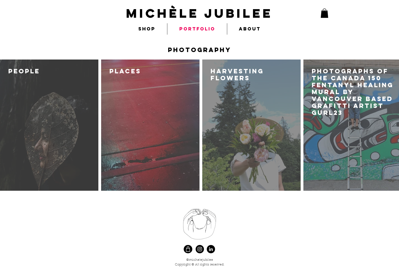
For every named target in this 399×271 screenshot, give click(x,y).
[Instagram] (200, 249)
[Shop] (188, 249)
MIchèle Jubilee (199, 13)
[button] (324, 13)
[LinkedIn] (211, 249)
